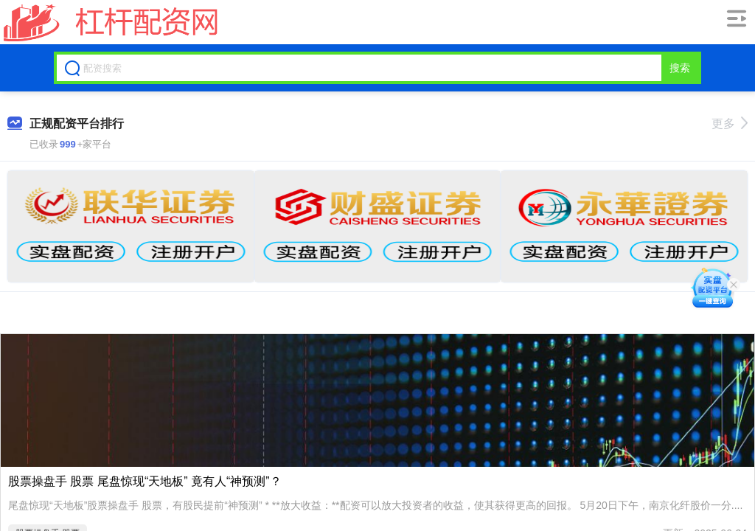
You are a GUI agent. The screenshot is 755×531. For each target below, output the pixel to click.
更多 (729, 123)
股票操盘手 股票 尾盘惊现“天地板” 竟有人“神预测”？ (145, 481)
